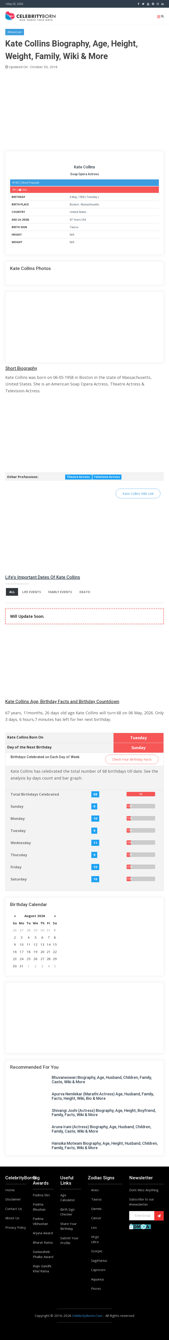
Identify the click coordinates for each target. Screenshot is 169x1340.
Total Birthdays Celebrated (35, 794)
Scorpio (96, 1251)
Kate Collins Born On (25, 737)
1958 (81, 197)
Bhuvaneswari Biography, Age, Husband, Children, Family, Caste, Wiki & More (102, 1079)
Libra (95, 1242)
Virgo (95, 1236)
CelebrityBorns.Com (87, 1315)
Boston (74, 204)
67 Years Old (78, 219)
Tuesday (92, 197)
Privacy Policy (15, 1227)
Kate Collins (84, 167)
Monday (18, 818)
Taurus (74, 227)
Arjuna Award (43, 1233)
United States (78, 212)
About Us (12, 1218)
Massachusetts (90, 204)
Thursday (19, 854)
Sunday (17, 806)
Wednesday (21, 842)
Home (10, 1190)
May (74, 197)
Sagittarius (99, 1260)
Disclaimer (13, 1199)
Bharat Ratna (43, 1242)
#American (14, 32)
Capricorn (98, 1269)
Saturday (19, 879)
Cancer (96, 1218)
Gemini (96, 1208)
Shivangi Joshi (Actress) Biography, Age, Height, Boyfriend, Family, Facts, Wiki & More (104, 1112)
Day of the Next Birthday (29, 747)
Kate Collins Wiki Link (138, 493)
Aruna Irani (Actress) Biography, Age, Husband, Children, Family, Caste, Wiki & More (101, 1128)
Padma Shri (41, 1195)
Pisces (96, 1288)
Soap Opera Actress (84, 174)
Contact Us (13, 1208)
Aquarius (97, 1279)
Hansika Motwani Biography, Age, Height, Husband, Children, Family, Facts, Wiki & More (105, 1145)
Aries (95, 1190)
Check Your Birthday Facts (132, 759)
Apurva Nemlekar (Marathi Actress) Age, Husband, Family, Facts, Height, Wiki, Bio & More (103, 1096)
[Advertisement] (84, 109)
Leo (94, 1227)
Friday (16, 867)
